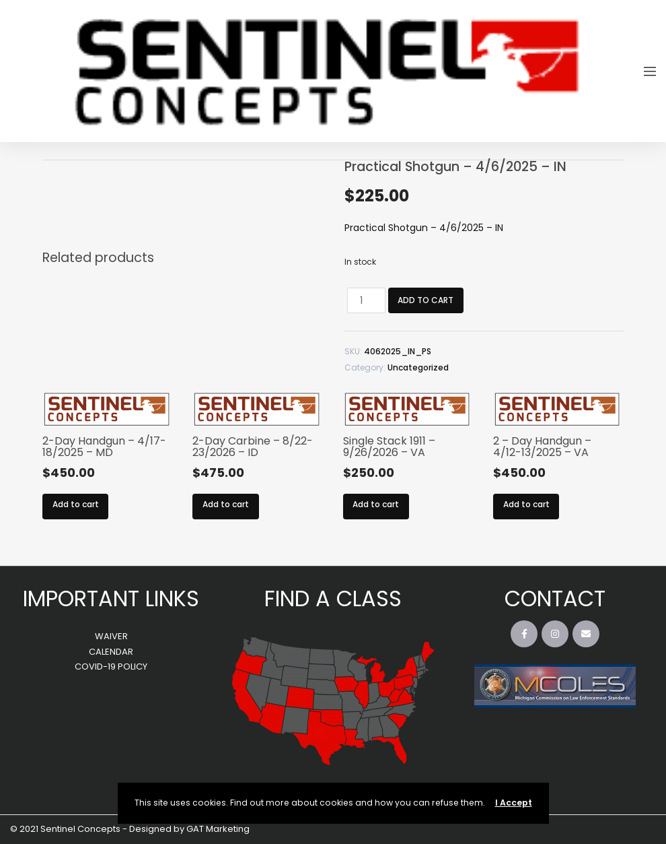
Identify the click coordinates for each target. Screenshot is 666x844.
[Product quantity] (363, 300)
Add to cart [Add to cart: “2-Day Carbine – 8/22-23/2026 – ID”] (225, 504)
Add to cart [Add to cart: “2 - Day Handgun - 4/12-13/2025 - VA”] (526, 504)
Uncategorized (418, 367)
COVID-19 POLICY (111, 666)
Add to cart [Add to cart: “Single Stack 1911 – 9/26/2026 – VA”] (376, 504)
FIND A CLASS (333, 598)
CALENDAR (111, 651)
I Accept (513, 802)
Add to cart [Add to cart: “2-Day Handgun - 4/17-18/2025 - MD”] (75, 504)
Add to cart (423, 300)
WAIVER (111, 636)
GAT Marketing (218, 828)
